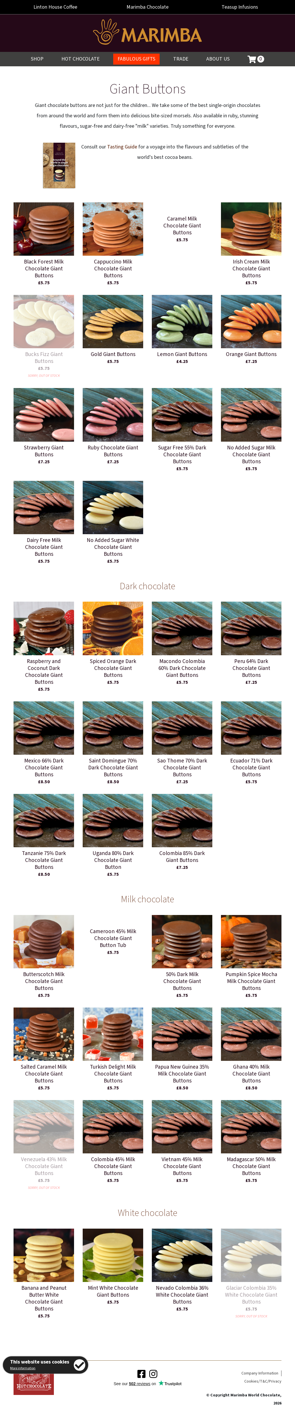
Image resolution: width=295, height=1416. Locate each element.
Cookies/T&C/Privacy (262, 1381)
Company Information (259, 1373)
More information (22, 1368)
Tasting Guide (122, 146)
